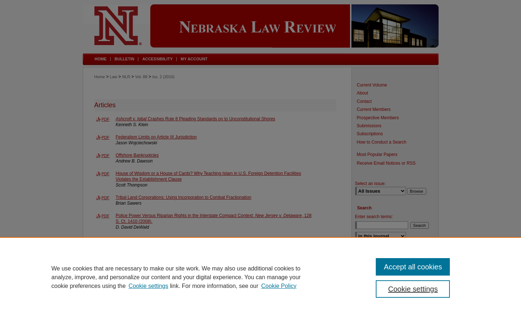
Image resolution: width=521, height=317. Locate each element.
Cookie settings (148, 286)
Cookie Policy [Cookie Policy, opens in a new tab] (279, 286)
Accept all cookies (413, 267)
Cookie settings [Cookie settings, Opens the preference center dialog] (413, 289)
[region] (260, 277)
